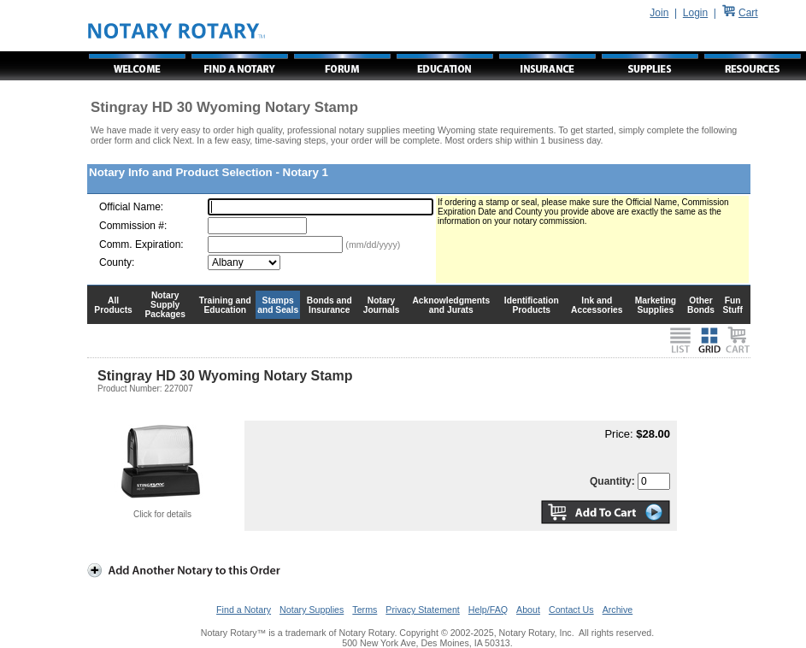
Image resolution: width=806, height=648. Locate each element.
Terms (364, 609)
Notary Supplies (311, 609)
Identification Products (531, 305)
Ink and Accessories (597, 305)
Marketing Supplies (656, 305)
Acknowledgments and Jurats (451, 305)
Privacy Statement (422, 609)
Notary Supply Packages (165, 305)
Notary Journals (381, 305)
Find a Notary (243, 609)
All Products (113, 305)
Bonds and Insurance (329, 305)
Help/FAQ (488, 609)
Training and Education (225, 305)
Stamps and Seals (277, 305)
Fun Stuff (732, 305)
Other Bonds (701, 305)
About (528, 609)
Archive (618, 609)
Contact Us (571, 609)
